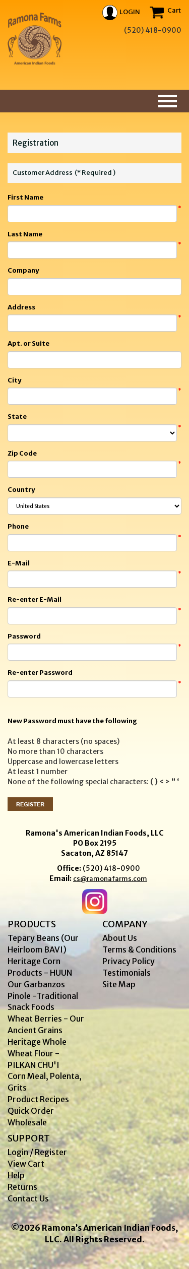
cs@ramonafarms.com (110, 878)
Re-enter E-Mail (34, 599)
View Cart (26, 1164)
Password (24, 636)
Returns (22, 1187)
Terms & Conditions (139, 949)
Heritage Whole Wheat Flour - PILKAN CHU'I (37, 1053)
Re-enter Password (40, 672)
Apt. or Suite (28, 343)
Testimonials (126, 973)
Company (23, 270)
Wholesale (27, 1122)
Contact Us (28, 1198)
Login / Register (37, 1152)
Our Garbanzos (36, 984)
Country (21, 489)
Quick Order (31, 1111)
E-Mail (19, 563)
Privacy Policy (128, 961)
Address (21, 307)
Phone (18, 526)
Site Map (119, 984)
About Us (119, 938)
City (14, 380)
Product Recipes (38, 1099)
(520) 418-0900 (111, 868)
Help (16, 1175)
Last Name (25, 234)
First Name (25, 197)
